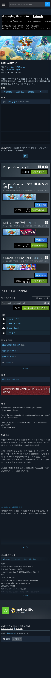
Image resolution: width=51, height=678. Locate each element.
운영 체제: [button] (7, 653)
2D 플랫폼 (7, 93)
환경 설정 (19, 630)
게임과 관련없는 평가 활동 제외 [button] (16, 645)
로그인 (4, 149)
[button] (25, 103)
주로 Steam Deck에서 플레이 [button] (31, 649)
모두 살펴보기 (41, 300)
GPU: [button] (28, 653)
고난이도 (20, 93)
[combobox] (27, 4)
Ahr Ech (10, 68)
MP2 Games (20, 68)
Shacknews (11, 429)
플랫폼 (31, 93)
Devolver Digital (13, 71)
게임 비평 (20, 614)
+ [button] (45, 93)
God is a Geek (13, 419)
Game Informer (12, 412)
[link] (22, 212)
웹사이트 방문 (9, 358)
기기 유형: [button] (40, 653)
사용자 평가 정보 (7, 630)
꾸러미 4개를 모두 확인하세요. (14, 292)
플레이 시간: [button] (8, 649)
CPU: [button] (19, 653)
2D (39, 93)
